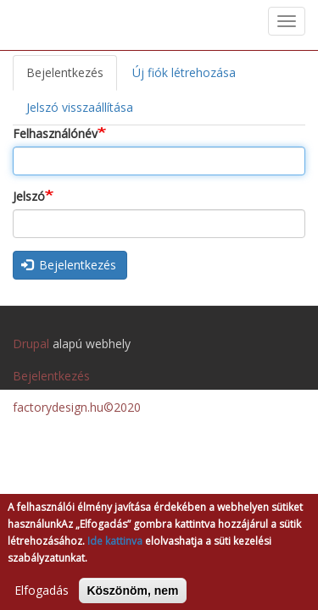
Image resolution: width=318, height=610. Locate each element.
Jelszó (29, 196)
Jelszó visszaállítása (79, 107)
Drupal (31, 344)
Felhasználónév (55, 133)
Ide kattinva (114, 548)
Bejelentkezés (71, 77)
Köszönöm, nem (132, 597)
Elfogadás (41, 597)
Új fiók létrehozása (184, 72)
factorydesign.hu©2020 (77, 407)
